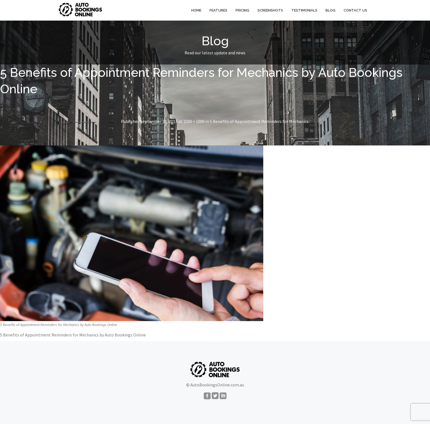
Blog (330, 10)
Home (196, 10)
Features (218, 10)
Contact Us (355, 10)
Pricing (242, 10)
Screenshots (270, 10)
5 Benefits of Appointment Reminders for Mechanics (259, 121)
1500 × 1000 (194, 121)
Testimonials (304, 10)
